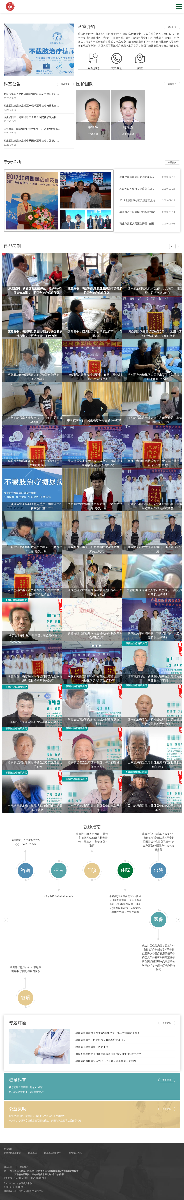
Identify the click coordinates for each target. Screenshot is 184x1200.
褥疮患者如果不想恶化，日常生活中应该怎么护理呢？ (37, 1116)
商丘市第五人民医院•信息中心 (28, 1191)
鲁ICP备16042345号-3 (14, 1187)
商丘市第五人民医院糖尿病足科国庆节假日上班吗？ (32, 93)
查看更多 (65, 84)
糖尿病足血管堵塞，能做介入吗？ (26, 1087)
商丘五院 (32, 1153)
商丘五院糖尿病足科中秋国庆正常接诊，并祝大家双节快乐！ (38, 140)
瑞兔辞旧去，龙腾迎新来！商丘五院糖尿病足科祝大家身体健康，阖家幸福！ (46, 117)
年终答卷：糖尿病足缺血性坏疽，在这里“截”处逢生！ (33, 128)
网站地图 (8, 1167)
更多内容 (172, 26)
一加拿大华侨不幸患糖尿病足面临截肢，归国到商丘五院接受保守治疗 (45, 1120)
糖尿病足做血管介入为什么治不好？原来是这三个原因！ (106, 1061)
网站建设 (8, 1191)
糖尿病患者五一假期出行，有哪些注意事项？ (100, 1040)
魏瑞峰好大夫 (75, 1153)
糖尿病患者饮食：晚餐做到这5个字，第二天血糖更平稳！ (107, 1033)
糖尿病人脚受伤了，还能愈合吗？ (26, 1091)
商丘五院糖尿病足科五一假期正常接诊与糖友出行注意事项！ (38, 105)
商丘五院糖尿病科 (52, 1153)
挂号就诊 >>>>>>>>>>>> (59, 896)
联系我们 (24, 1167)
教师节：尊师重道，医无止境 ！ (93, 1047)
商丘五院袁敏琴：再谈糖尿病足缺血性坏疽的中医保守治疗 (108, 1054)
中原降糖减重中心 (12, 1153)
